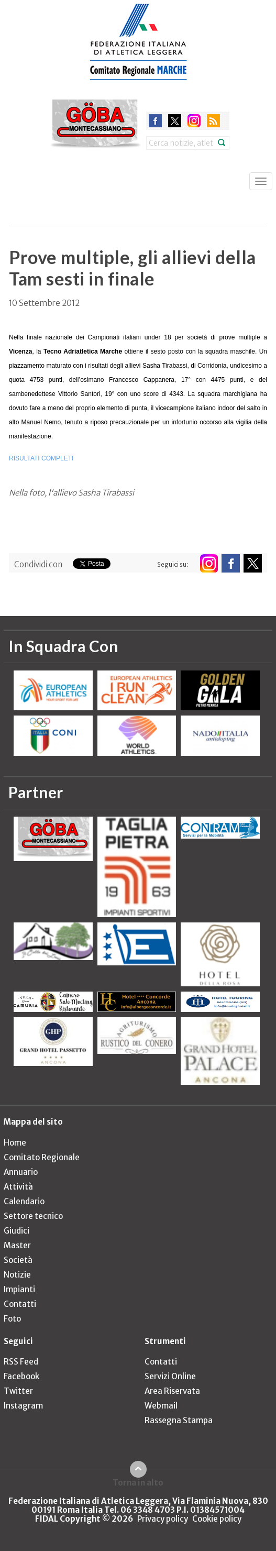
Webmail (161, 1406)
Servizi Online (170, 1376)
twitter (174, 120)
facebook (155, 120)
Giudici (16, 1231)
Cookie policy (216, 1519)
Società (18, 1260)
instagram (194, 120)
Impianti (19, 1289)
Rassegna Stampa (179, 1420)
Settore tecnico (33, 1216)
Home (15, 1143)
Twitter (18, 1391)
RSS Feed (21, 1362)
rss (213, 120)
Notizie (17, 1275)
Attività (18, 1187)
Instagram (23, 1406)
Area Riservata (172, 1391)
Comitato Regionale (42, 1157)
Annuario (21, 1172)
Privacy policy (162, 1519)
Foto (12, 1319)
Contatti (20, 1304)
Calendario (24, 1201)
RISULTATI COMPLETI (41, 458)
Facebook (21, 1376)
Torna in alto (138, 1482)
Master (17, 1245)
